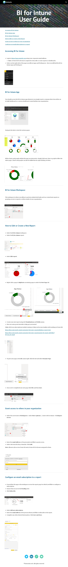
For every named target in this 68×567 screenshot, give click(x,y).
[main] (34, 16)
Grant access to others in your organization (17, 41)
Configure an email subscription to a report (17, 44)
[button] (66, 2)
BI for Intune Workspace (12, 36)
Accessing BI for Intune (11, 30)
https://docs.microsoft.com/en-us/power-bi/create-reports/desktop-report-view (28, 330)
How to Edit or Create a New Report (15, 38)
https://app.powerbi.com (19, 58)
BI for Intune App (10, 33)
